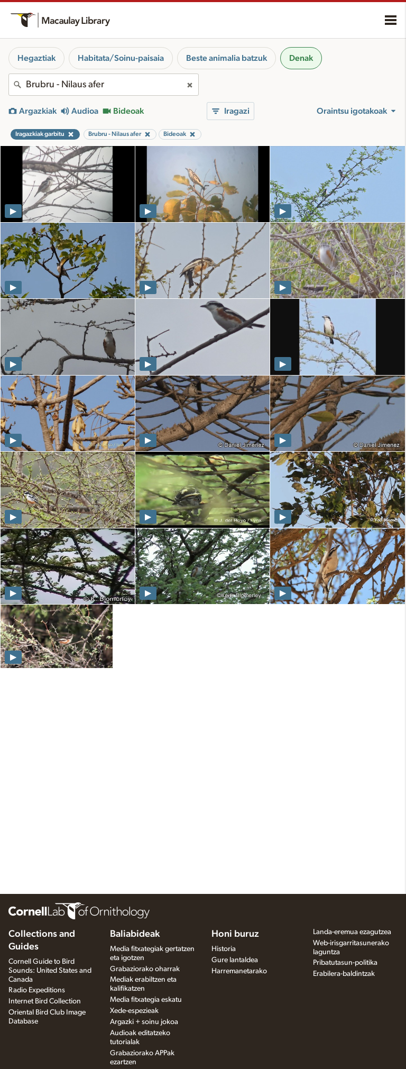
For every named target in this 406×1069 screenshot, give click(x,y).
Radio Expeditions (36, 990)
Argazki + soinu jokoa (144, 1022)
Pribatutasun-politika (345, 962)
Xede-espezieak (134, 1011)
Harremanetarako (239, 971)
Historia (223, 949)
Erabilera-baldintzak (344, 973)
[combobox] (103, 84)
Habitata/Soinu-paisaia (121, 58)
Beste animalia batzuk (226, 58)
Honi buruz (235, 934)
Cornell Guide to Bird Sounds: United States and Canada (49, 970)
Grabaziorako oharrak (145, 969)
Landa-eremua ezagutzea (352, 932)
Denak (301, 58)
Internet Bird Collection (44, 1001)
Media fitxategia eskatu (146, 999)
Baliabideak (135, 934)
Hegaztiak (36, 58)
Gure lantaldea (234, 960)
